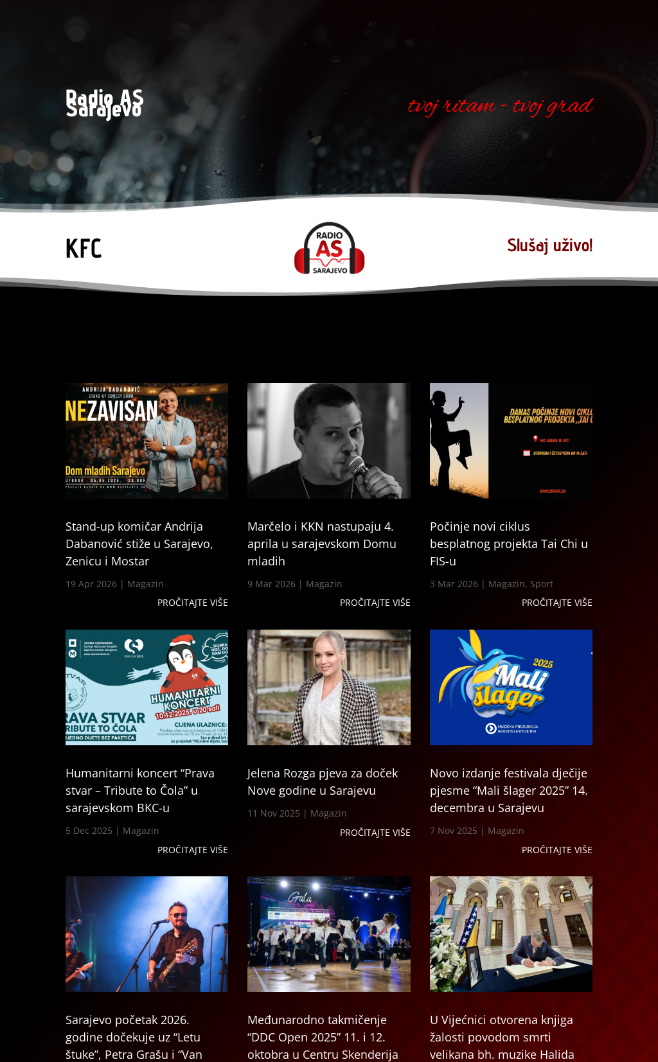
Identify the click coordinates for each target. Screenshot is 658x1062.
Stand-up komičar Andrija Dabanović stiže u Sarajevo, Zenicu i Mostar (139, 543)
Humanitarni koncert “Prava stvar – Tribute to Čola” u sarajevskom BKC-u (140, 790)
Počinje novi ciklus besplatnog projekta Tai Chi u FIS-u (509, 543)
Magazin (145, 584)
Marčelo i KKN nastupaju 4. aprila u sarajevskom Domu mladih (321, 543)
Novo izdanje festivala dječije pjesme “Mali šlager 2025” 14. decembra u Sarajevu (509, 790)
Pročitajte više (192, 602)
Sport (541, 584)
